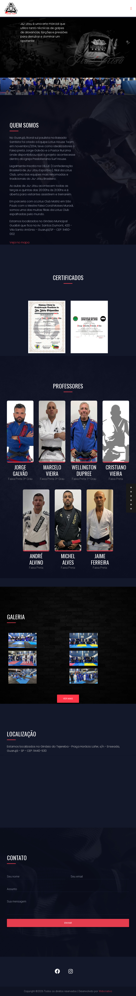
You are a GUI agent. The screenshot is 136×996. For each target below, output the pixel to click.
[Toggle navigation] (131, 9)
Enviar (68, 922)
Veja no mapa (19, 242)
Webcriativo (105, 991)
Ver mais (68, 698)
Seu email (77, 876)
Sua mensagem (16, 901)
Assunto (12, 889)
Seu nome (13, 876)
